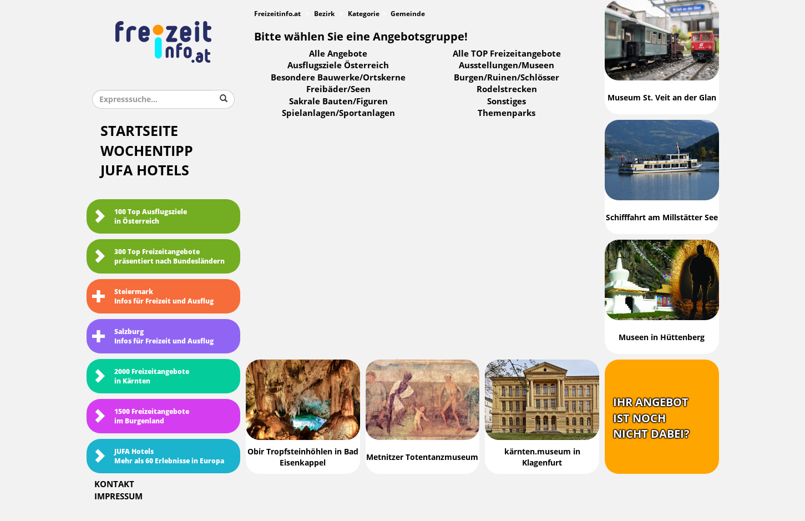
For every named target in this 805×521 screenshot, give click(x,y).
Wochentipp (146, 151)
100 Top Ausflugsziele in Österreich (139, 216)
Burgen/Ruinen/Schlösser (506, 78)
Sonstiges (506, 102)
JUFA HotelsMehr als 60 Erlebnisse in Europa (158, 456)
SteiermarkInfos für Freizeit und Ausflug (153, 296)
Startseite (139, 131)
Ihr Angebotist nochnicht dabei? (651, 418)
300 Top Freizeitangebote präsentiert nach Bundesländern (158, 256)
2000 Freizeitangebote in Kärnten (140, 376)
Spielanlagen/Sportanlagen (338, 113)
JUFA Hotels (144, 171)
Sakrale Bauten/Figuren (338, 102)
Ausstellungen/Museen (506, 65)
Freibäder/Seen (338, 89)
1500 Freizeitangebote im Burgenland (140, 416)
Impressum (118, 497)
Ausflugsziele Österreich (338, 65)
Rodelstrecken (507, 89)
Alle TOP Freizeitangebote (507, 54)
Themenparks (506, 113)
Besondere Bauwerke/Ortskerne (338, 78)
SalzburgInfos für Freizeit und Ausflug (153, 336)
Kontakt (114, 484)
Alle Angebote (338, 54)
